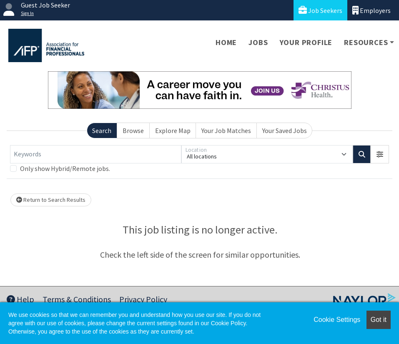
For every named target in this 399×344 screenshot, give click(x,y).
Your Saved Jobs (284, 130)
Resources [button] (366, 42)
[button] (380, 154)
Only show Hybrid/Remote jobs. (65, 168)
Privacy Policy (143, 299)
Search (101, 130)
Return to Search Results (50, 199)
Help (20, 299)
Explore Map (173, 130)
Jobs (258, 42)
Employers (371, 10)
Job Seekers (320, 10)
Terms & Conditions (77, 299)
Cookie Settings (337, 319)
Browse (133, 130)
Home (226, 42)
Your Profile (306, 42)
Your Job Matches (226, 130)
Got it (378, 319)
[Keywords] (95, 154)
